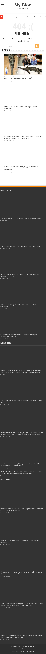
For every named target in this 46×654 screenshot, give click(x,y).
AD (20, 646)
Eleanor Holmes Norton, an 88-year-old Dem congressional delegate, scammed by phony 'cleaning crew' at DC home (21, 433)
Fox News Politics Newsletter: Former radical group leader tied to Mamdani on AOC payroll (21, 636)
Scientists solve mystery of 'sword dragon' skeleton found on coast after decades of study (22, 78)
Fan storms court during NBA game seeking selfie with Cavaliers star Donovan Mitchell (19, 465)
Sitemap (32, 646)
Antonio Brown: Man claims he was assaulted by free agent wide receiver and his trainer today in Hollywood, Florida (21, 371)
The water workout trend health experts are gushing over (20, 218)
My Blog (23, 4)
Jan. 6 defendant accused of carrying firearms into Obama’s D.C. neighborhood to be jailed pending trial (21, 472)
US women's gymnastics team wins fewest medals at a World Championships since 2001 (22, 137)
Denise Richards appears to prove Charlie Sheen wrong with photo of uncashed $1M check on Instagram (21, 168)
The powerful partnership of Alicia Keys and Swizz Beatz (20, 246)
